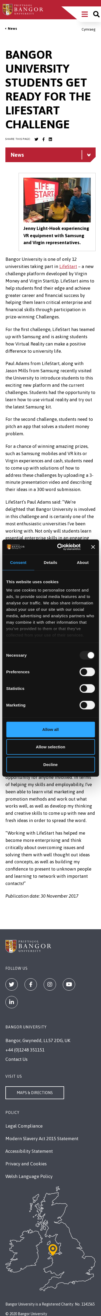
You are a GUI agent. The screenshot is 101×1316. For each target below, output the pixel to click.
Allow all (50, 729)
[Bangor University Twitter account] (36, 139)
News (12, 29)
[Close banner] (93, 547)
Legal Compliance (24, 1126)
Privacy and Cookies (26, 1163)
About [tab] (83, 562)
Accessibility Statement (29, 1151)
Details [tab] (50, 562)
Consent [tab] (18, 562)
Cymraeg (89, 29)
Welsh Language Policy (29, 1176)
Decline (50, 764)
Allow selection (50, 747)
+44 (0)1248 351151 (24, 1050)
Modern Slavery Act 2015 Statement (41, 1138)
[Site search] (96, 14)
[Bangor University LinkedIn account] (50, 139)
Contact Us (16, 1059)
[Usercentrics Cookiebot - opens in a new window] (59, 547)
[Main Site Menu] (84, 14)
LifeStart (68, 266)
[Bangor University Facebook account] (43, 139)
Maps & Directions (35, 1093)
